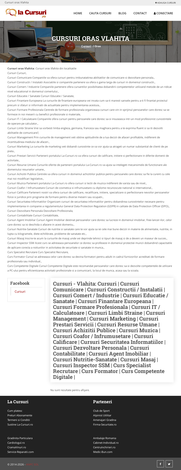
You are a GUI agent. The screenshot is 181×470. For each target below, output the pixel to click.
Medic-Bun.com (102, 452)
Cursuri (86, 46)
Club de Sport (101, 410)
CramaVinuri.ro (16, 447)
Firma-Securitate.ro (104, 424)
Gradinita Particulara (20, 438)
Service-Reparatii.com (20, 452)
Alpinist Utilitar (102, 415)
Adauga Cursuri (165, 2)
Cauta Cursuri (100, 13)
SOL (36, 464)
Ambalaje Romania (104, 438)
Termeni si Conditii (18, 420)
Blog (122, 13)
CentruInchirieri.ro (104, 447)
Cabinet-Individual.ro (106, 442)
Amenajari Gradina (104, 420)
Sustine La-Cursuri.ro (20, 424)
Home (78, 13)
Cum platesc (14, 410)
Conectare (163, 13)
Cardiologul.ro (16, 442)
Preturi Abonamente (19, 415)
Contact (140, 13)
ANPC (29, 464)
